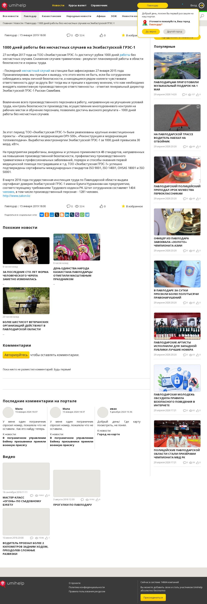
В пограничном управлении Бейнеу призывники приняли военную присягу (24, 441)
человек (8, 192)
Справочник (99, 5)
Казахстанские (51, 16)
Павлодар (30, 16)
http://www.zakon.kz (16, 196)
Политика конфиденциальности (87, 587)
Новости (58, 5)
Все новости (10, 16)
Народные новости (78, 16)
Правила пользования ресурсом (87, 591)
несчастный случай (36, 71)
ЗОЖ (114, 16)
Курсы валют (78, 5)
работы (125, 55)
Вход (193, 5)
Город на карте (108, 434)
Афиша (101, 16)
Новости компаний (134, 16)
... (26, 277)
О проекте (75, 583)
